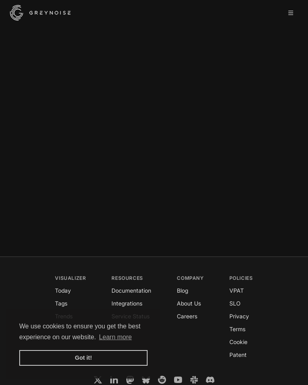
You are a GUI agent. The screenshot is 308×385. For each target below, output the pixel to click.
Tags (61, 303)
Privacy (239, 316)
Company (190, 278)
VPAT (236, 290)
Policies (241, 278)
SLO (235, 303)
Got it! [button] (83, 357)
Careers (187, 316)
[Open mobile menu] (290, 12)
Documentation (131, 290)
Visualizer (70, 278)
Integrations (126, 303)
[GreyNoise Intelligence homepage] (40, 13)
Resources (127, 278)
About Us (189, 303)
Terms (237, 329)
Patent (238, 354)
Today (63, 290)
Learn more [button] (115, 337)
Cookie (238, 341)
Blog (182, 290)
